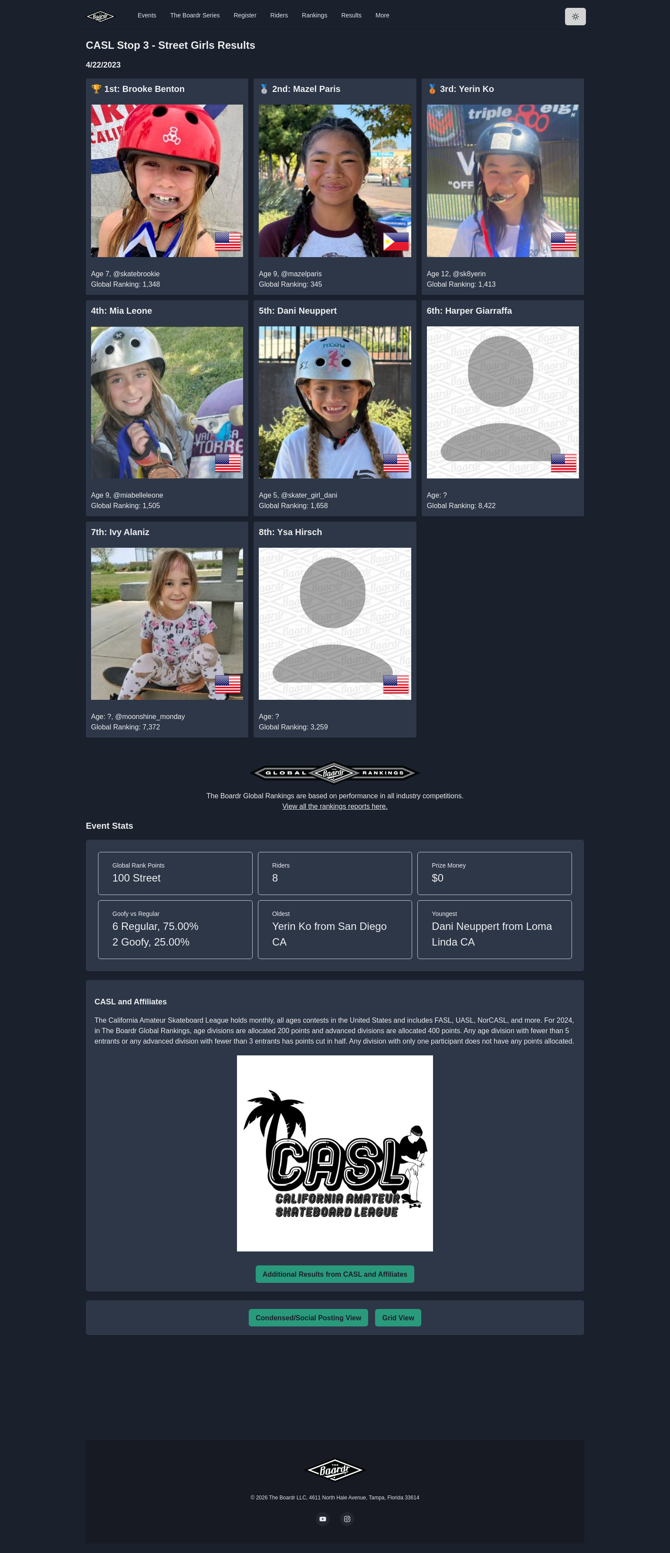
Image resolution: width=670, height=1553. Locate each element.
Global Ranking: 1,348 (125, 284)
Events (147, 15)
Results (351, 15)
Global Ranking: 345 (290, 284)
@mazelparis (301, 274)
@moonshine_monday (150, 716)
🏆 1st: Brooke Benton (138, 89)
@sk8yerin (469, 274)
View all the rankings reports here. (335, 806)
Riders (279, 15)
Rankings (314, 15)
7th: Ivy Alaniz (120, 532)
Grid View (398, 1318)
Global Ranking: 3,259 (293, 727)
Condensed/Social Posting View (308, 1318)
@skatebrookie (136, 274)
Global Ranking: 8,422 (461, 505)
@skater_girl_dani (309, 495)
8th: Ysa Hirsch (290, 532)
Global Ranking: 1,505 (125, 505)
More (382, 15)
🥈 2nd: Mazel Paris (299, 89)
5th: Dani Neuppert (298, 310)
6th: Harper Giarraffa (469, 310)
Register (244, 15)
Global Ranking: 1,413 (461, 284)
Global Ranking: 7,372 (125, 727)
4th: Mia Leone (121, 310)
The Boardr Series (195, 15)
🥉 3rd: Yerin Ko (460, 89)
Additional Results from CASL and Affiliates (335, 1274)
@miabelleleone (138, 495)
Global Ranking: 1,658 (293, 505)
